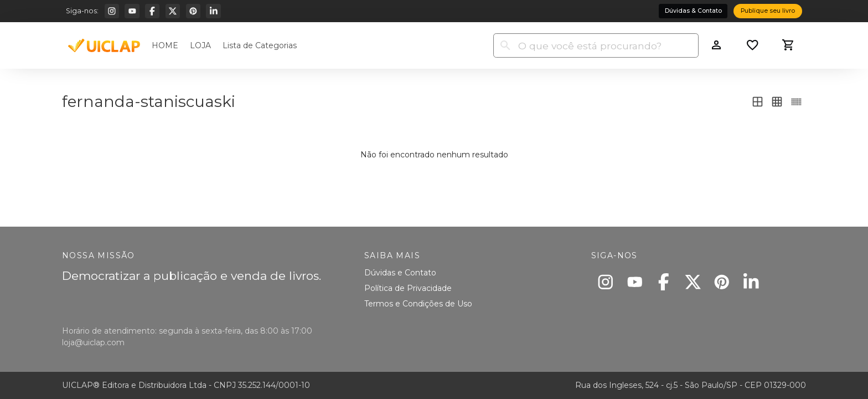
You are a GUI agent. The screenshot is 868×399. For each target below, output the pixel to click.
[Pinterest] (193, 11)
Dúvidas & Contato (693, 10)
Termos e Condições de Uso (418, 304)
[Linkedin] (213, 11)
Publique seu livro (768, 10)
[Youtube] (132, 11)
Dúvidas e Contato (400, 273)
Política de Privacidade (408, 288)
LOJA (200, 45)
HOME (165, 45)
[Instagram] (112, 11)
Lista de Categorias (260, 45)
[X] (173, 11)
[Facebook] (152, 11)
